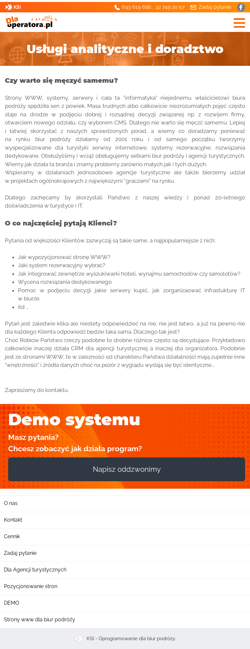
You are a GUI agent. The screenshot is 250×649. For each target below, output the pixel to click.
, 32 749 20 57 (169, 7)
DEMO (11, 603)
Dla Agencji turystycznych (35, 570)
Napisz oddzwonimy (127, 469)
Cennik (12, 536)
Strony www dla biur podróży (39, 619)
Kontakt (13, 520)
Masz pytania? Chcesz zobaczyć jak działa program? (75, 443)
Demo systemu (74, 419)
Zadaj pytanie (20, 553)
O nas (11, 503)
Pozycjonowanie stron (30, 586)
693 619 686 (136, 7)
